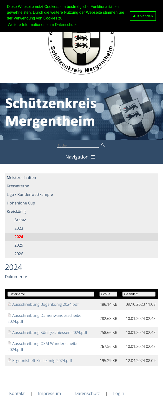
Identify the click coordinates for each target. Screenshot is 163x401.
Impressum (49, 393)
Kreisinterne (18, 186)
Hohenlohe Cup (21, 203)
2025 (18, 245)
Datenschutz (87, 393)
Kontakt (17, 393)
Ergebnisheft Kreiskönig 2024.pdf (42, 360)
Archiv (20, 220)
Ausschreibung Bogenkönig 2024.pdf (45, 304)
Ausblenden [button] (143, 16)
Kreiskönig (16, 211)
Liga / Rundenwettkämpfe (30, 194)
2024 (18, 236)
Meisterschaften (21, 177)
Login (118, 393)
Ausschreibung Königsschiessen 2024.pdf (49, 332)
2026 (18, 253)
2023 (18, 228)
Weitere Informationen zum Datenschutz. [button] (43, 25)
